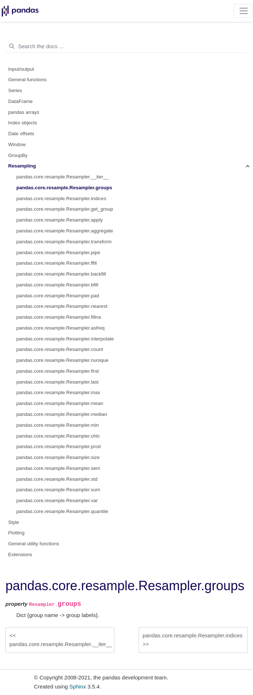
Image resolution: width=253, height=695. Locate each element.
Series (15, 90)
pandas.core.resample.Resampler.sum (58, 489)
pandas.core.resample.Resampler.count (59, 349)
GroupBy (18, 155)
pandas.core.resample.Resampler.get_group (64, 209)
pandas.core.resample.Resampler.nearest (61, 306)
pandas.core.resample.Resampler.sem (58, 468)
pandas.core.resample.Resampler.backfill (61, 274)
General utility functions (33, 543)
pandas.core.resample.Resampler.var (57, 500)
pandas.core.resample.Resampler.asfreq (60, 328)
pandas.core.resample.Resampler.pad (57, 295)
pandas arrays (24, 112)
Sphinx (77, 686)
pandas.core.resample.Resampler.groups (64, 187)
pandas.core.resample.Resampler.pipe (58, 252)
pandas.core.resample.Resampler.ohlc (58, 436)
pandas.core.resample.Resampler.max (58, 392)
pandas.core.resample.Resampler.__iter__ (62, 176)
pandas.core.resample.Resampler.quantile (62, 511)
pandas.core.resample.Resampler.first (57, 371)
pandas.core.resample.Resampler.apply (59, 220)
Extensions (20, 554)
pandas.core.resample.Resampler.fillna (58, 317)
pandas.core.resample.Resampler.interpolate (65, 339)
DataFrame (20, 101)
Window (17, 144)
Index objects (22, 122)
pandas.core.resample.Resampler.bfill (57, 284)
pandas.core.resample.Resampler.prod (58, 446)
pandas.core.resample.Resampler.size (58, 457)
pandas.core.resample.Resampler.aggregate (64, 230)
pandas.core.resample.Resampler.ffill (56, 263)
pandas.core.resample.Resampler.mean (59, 403)
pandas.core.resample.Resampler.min (57, 425)
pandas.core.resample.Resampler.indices (61, 198)
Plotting (16, 532)
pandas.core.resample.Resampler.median (61, 414)
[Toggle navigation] (243, 11)
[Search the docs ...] (126, 46)
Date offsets (21, 133)
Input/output (21, 69)
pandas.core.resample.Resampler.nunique (62, 360)
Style (13, 522)
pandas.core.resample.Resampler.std (57, 479)
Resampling (22, 166)
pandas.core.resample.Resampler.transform (64, 241)
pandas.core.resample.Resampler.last (57, 382)
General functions (27, 79)
